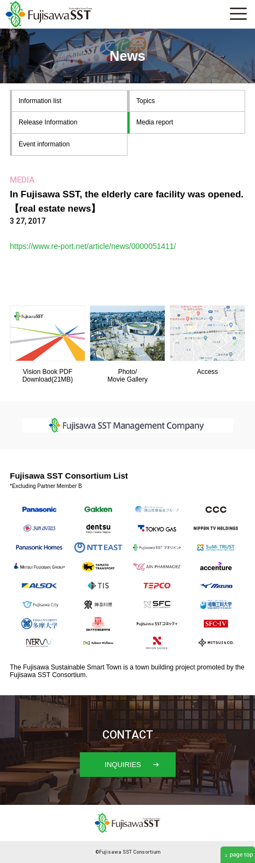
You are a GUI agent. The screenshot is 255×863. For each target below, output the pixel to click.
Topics (145, 101)
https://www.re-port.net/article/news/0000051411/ (93, 246)
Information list (40, 101)
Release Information (48, 122)
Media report (154, 122)
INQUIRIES (131, 764)
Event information (44, 144)
